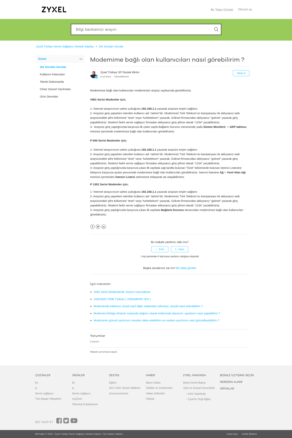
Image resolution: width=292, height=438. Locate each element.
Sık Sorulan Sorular (111, 46)
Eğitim (112, 382)
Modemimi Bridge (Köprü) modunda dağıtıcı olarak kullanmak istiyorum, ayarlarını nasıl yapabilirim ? (156, 313)
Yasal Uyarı (232, 434)
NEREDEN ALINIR (231, 382)
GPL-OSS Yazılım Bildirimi (124, 387)
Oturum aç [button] (245, 9)
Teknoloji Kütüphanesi (85, 404)
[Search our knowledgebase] (146, 29)
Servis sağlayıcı (44, 393)
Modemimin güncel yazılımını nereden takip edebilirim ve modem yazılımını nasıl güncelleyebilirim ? (156, 320)
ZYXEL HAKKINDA (194, 375)
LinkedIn (103, 226)
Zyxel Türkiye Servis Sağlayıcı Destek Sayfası (65, 46)
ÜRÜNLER (78, 375)
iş (36, 387)
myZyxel (77, 398)
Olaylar (150, 398)
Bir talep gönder (186, 268)
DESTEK (114, 375)
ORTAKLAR (227, 388)
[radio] (159, 249)
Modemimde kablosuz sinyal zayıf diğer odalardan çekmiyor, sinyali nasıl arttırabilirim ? (148, 306)
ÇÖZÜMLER (42, 375)
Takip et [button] (241, 73)
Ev (36, 382)
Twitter (98, 226)
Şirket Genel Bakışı (194, 382)
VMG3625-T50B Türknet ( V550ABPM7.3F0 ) (122, 299)
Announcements (118, 393)
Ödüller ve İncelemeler (159, 387)
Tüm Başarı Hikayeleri (48, 398)
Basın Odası (153, 382)
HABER (150, 375)
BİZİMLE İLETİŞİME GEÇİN (237, 375)
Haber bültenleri (155, 393)
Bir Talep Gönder (222, 9)
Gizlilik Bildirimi (249, 434)
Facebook (92, 226)
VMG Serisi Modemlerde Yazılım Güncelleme (121, 291)
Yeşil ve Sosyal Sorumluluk (199, 387)
